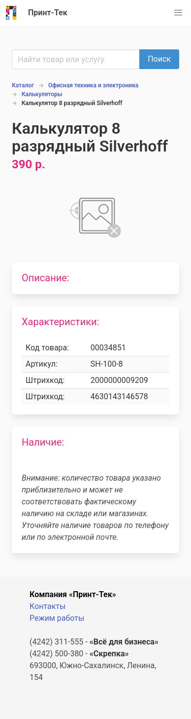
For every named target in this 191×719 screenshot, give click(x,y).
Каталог (23, 85)
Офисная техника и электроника (93, 85)
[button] (178, 13)
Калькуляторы (42, 94)
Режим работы (57, 618)
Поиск (159, 59)
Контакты (47, 606)
